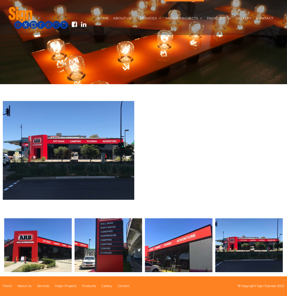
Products (89, 286)
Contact (123, 286)
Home (7, 286)
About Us (24, 286)
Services (43, 286)
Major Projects (66, 286)
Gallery (106, 286)
